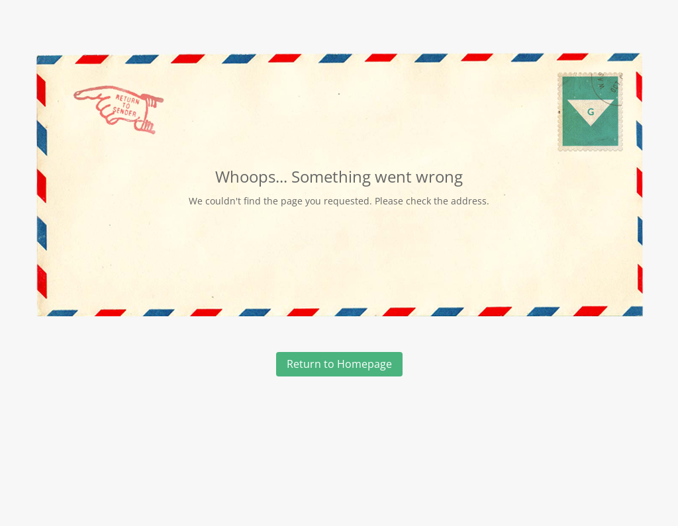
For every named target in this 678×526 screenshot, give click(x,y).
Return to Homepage (339, 364)
